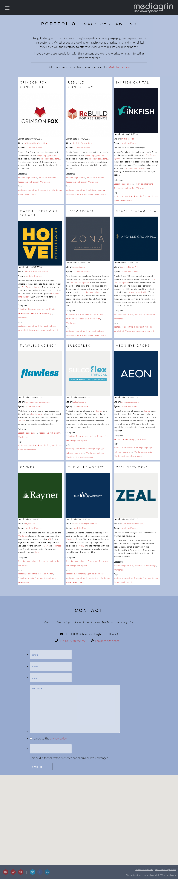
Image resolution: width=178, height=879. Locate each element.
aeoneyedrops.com (130, 402)
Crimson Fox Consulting (36, 143)
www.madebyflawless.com (37, 402)
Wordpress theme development (91, 194)
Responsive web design (28, 182)
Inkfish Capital (127, 138)
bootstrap (22, 190)
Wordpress (45, 182)
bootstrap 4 (33, 190)
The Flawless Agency (50, 158)
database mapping (96, 190)
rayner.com (30, 523)
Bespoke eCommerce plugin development (84, 573)
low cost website (48, 326)
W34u (81, 545)
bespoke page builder (47, 155)
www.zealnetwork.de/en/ (132, 523)
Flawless (21, 420)
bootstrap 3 (129, 578)
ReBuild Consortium (82, 143)
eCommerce (92, 561)
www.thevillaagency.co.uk (85, 523)
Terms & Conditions (144, 869)
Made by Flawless (119, 67)
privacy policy (58, 738)
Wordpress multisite (95, 453)
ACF (49, 539)
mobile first (45, 190)
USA (46, 545)
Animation (22, 309)
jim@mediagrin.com (107, 640)
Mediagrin (151, 875)
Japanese (57, 545)
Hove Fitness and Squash (37, 271)
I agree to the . (50, 738)
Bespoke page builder (27, 177)
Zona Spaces (79, 267)
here (37, 552)
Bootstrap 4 (36, 414)
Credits (172, 869)
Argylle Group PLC (129, 267)
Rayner (98, 411)
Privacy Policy (161, 869)
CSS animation (46, 573)
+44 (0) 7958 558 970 (73, 640)
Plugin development (48, 177)
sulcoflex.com (79, 402)
